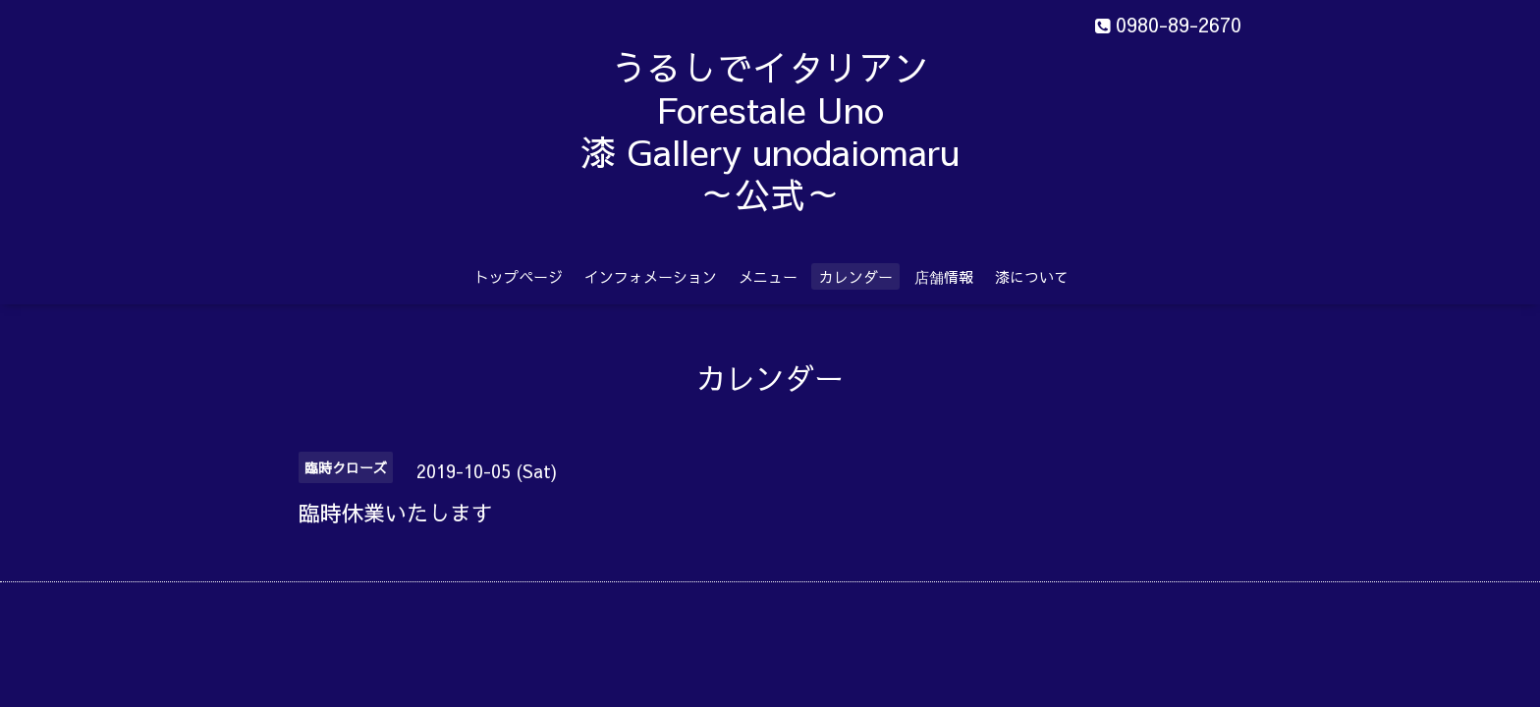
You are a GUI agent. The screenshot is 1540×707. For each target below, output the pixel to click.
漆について (1032, 276)
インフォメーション (650, 276)
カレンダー (856, 276)
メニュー (768, 276)
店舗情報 (943, 276)
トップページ (518, 276)
